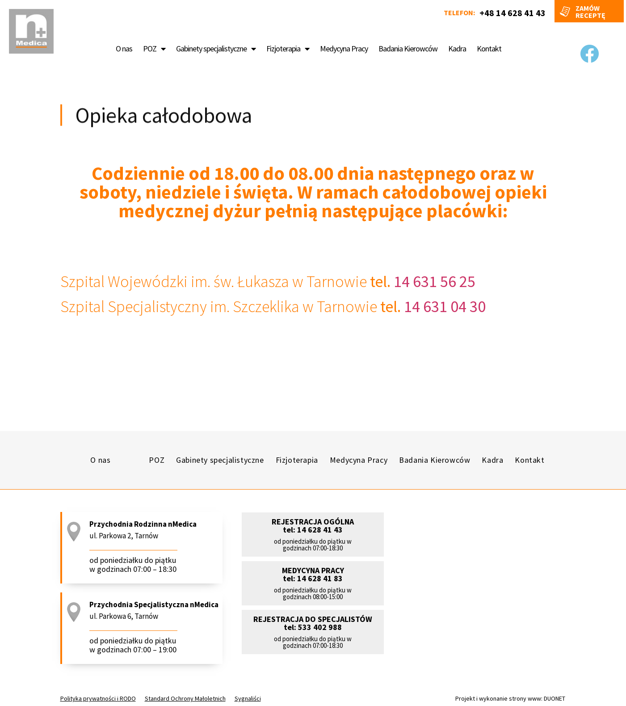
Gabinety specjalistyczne (216, 48)
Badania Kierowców (407, 48)
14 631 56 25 (433, 281)
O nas (124, 48)
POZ (154, 48)
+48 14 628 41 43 (512, 12)
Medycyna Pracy (344, 48)
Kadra (457, 48)
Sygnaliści (248, 698)
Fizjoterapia (287, 48)
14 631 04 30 (443, 306)
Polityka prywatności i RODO (98, 698)
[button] (313, 546)
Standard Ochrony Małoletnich (185, 698)
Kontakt (489, 48)
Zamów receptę (590, 12)
